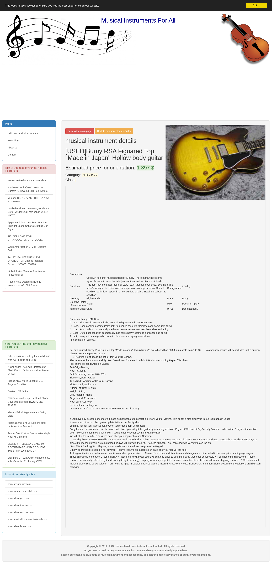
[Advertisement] (136, 92)
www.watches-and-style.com (23, 491)
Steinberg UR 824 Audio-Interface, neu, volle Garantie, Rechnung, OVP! (29, 459)
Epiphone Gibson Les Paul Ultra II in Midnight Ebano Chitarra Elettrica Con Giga (28, 226)
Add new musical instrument (23, 133)
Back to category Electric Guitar (114, 131)
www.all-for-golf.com (18, 498)
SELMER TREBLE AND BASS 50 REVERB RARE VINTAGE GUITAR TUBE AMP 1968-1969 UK (27, 447)
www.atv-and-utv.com (19, 484)
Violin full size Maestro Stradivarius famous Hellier (26, 273)
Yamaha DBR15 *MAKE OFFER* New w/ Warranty (28, 200)
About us (12, 147)
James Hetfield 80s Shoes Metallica (27, 180)
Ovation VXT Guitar (18, 391)
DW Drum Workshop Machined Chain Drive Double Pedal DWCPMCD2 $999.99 (28, 402)
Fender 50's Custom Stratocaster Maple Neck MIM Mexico (29, 435)
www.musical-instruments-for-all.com (27, 519)
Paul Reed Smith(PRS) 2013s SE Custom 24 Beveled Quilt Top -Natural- (28, 189)
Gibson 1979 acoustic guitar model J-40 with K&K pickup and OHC (29, 358)
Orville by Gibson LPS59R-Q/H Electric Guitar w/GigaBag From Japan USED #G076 (28, 212)
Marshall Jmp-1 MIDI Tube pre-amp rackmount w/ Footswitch (27, 424)
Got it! (256, 5)
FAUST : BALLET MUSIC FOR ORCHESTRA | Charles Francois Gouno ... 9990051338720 (25, 261)
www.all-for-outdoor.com (21, 512)
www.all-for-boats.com (19, 526)
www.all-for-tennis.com (20, 505)
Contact (12, 154)
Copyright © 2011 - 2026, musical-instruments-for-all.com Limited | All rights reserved (136, 546)
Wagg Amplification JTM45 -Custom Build (27, 248)
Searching (13, 140)
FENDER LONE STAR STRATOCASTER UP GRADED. (25, 238)
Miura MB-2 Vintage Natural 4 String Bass (27, 414)
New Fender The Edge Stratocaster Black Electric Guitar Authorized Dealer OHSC (28, 370)
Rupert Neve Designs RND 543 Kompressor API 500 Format (24, 283)
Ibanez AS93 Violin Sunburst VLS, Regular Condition (26, 382)
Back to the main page (80, 131)
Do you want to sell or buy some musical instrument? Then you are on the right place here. (136, 550)
